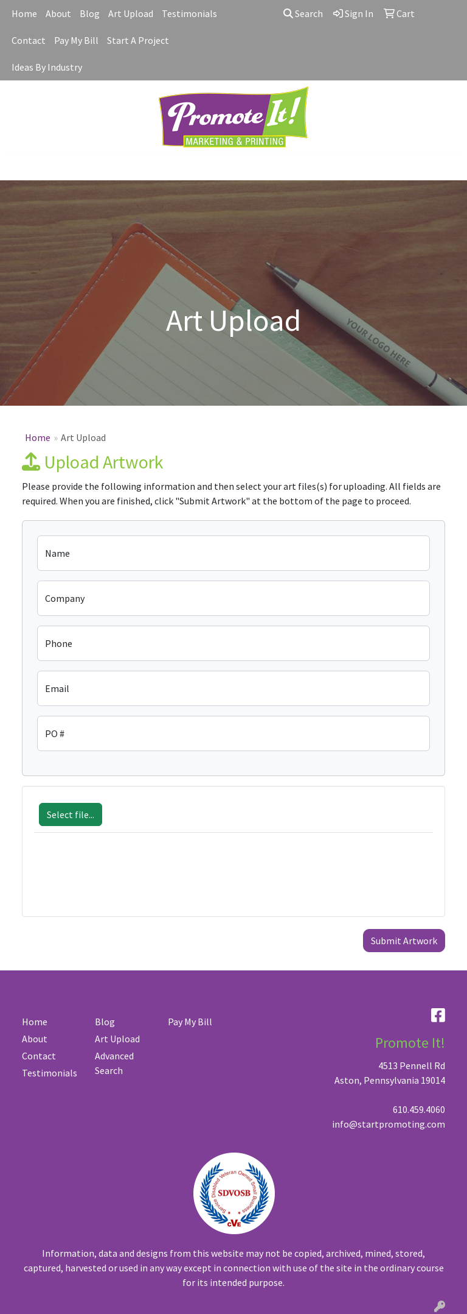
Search (303, 13)
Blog (90, 13)
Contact (29, 40)
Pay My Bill (76, 40)
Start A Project (138, 40)
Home (24, 13)
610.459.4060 (419, 1109)
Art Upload (130, 13)
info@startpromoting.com (388, 1124)
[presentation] (126, 881)
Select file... (70, 814)
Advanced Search (114, 1063)
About (58, 13)
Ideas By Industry (47, 67)
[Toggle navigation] (19, 166)
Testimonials (189, 13)
